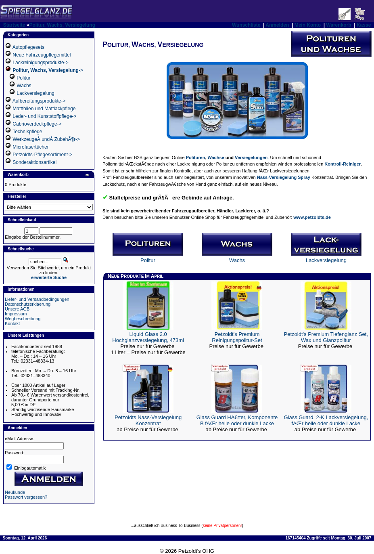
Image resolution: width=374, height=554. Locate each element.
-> (48, 70)
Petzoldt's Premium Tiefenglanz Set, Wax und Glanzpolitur (326, 337)
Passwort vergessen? (26, 497)
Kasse (364, 25)
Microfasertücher (30, 147)
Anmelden (277, 25)
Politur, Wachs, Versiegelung (62, 25)
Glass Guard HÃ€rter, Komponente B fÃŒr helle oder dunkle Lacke (237, 420)
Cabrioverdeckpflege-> (37, 124)
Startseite (14, 25)
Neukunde (15, 492)
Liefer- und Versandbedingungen (37, 299)
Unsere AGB (17, 308)
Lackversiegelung (35, 93)
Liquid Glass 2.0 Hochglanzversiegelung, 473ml (148, 337)
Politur (23, 78)
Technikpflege (27, 131)
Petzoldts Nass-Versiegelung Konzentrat (148, 420)
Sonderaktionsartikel (34, 162)
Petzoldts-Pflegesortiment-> (42, 154)
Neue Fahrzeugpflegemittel (42, 55)
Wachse (216, 157)
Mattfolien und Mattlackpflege (44, 108)
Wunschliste (246, 25)
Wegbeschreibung (22, 318)
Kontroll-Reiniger (342, 164)
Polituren (195, 157)
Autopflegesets (28, 47)
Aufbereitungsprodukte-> (39, 101)
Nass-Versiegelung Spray (283, 177)
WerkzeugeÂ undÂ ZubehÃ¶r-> (46, 139)
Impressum (16, 313)
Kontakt (12, 323)
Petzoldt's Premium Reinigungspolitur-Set (237, 337)
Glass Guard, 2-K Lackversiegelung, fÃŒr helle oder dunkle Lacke (326, 420)
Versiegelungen (251, 157)
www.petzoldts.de (312, 217)
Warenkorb (338, 25)
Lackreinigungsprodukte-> (40, 62)
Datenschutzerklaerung (27, 304)
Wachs (24, 85)
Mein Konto (308, 25)
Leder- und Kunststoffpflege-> (44, 116)
